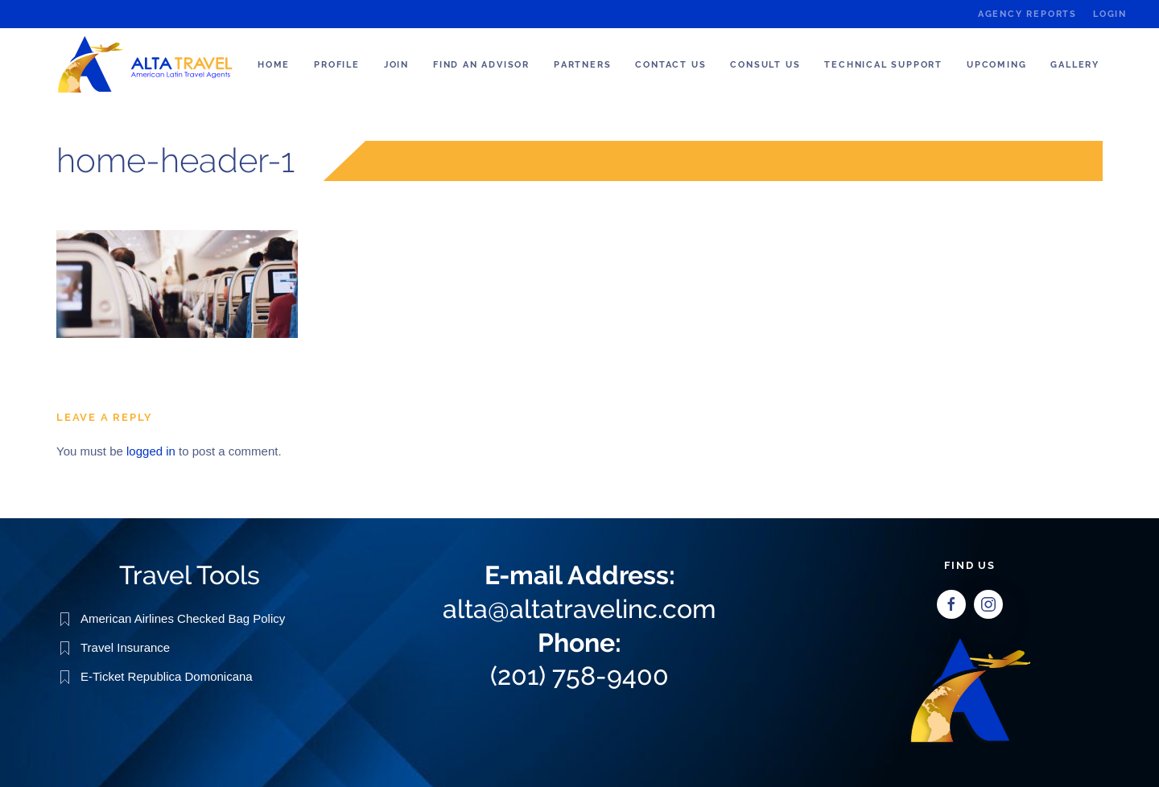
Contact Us (670, 65)
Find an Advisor (481, 65)
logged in (150, 451)
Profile (337, 65)
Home (274, 65)
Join (396, 65)
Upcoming (996, 65)
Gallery (1074, 65)
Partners (582, 65)
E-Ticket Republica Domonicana (166, 676)
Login (1110, 14)
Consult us (765, 65)
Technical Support (883, 65)
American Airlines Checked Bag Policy (182, 618)
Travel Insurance (125, 647)
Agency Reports (1027, 14)
